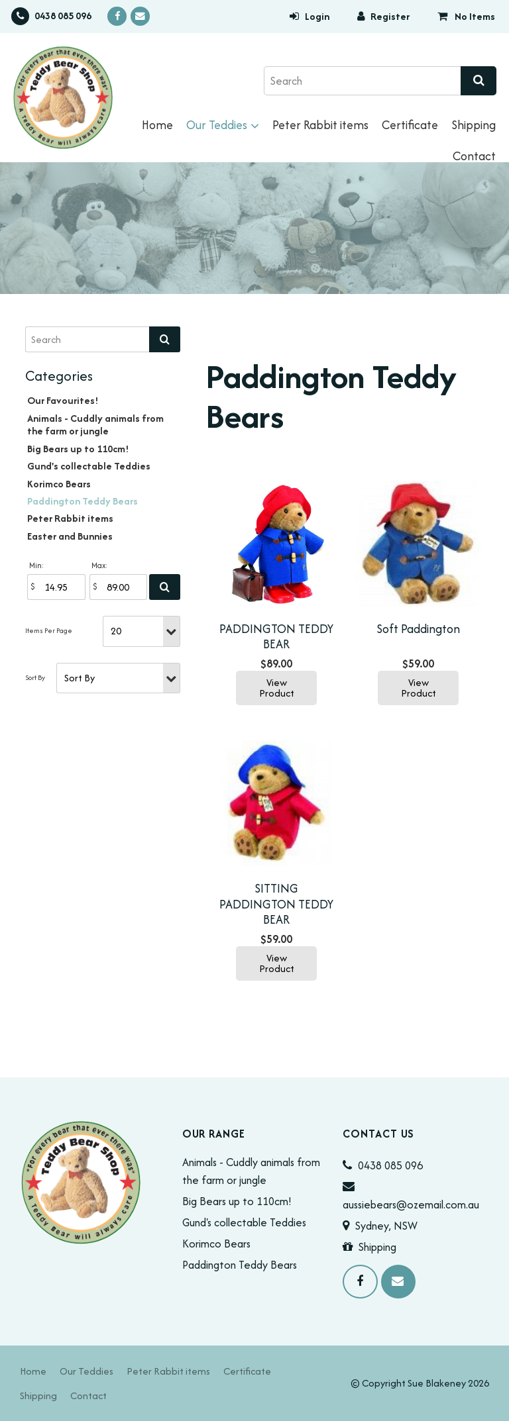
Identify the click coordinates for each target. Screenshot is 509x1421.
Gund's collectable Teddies (88, 466)
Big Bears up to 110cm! (78, 449)
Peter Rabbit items (320, 125)
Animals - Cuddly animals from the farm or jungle (95, 424)
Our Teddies (216, 125)
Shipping (473, 125)
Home (157, 125)
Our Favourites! (63, 400)
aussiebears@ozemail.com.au (411, 1204)
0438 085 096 (62, 16)
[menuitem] (33, 1371)
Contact (474, 156)
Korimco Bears (59, 484)
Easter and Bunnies (70, 536)
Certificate (410, 125)
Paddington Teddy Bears (82, 501)
